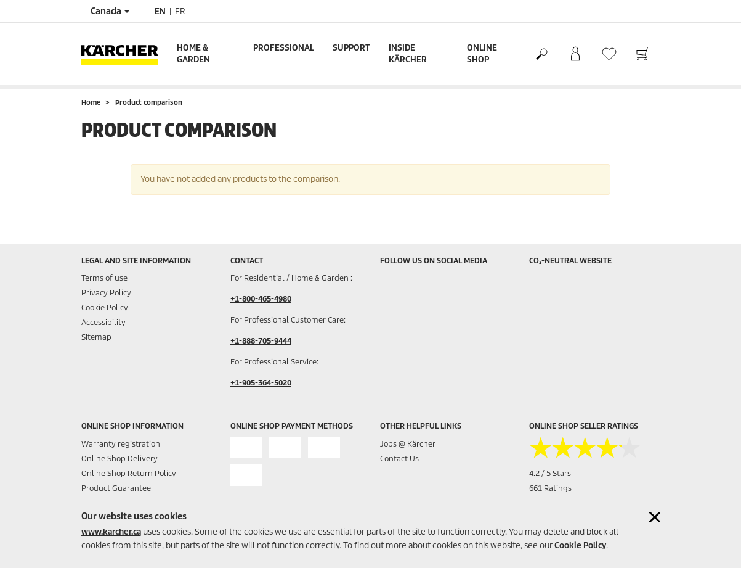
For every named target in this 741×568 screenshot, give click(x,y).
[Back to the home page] (124, 54)
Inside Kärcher (408, 54)
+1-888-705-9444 (260, 340)
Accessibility (103, 322)
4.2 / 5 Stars (550, 473)
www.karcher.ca (111, 532)
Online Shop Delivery (119, 458)
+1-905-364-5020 (260, 382)
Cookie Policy (580, 545)
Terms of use (104, 277)
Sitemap (96, 337)
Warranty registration (120, 443)
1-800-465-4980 (263, 298)
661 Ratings (550, 488)
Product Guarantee (116, 488)
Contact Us (399, 458)
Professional (283, 48)
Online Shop (482, 54)
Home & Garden (193, 54)
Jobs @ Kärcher (407, 443)
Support (351, 48)
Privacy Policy (106, 292)
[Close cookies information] (654, 517)
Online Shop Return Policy (128, 473)
